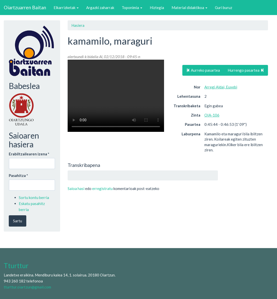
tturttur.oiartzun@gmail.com (27, 287)
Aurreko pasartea (203, 70)
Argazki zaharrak (100, 7)
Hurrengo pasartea (246, 70)
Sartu (17, 221)
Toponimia (132, 7)
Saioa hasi (76, 188)
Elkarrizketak (66, 7)
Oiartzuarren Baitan (25, 7)
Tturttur (16, 266)
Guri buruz (223, 7)
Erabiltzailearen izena (29, 154)
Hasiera (77, 25)
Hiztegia (157, 7)
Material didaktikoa (189, 7)
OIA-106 (211, 115)
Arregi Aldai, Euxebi (220, 87)
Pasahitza (18, 175)
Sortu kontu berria (34, 197)
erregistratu (102, 188)
